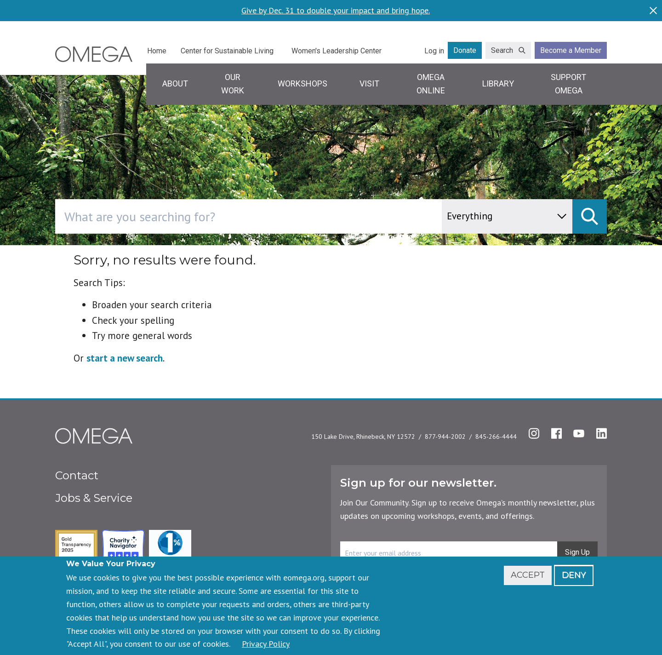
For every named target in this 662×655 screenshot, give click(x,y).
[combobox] (287, 216)
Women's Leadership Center (336, 50)
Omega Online (431, 83)
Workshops (302, 83)
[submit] (589, 216)
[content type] (507, 216)
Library (498, 83)
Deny (574, 575)
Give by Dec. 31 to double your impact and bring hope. (335, 11)
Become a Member (570, 50)
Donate (464, 50)
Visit (369, 83)
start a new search (124, 358)
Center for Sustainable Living (227, 50)
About (175, 83)
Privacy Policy (266, 643)
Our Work (232, 83)
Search (502, 50)
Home (156, 50)
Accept (528, 575)
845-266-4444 (496, 436)
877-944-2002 (445, 436)
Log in (434, 50)
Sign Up (577, 552)
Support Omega (568, 83)
